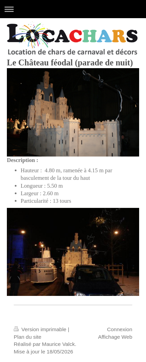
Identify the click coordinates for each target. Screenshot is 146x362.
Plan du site (27, 337)
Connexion (119, 329)
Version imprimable (41, 329)
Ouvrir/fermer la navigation (73, 9)
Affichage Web (115, 337)
